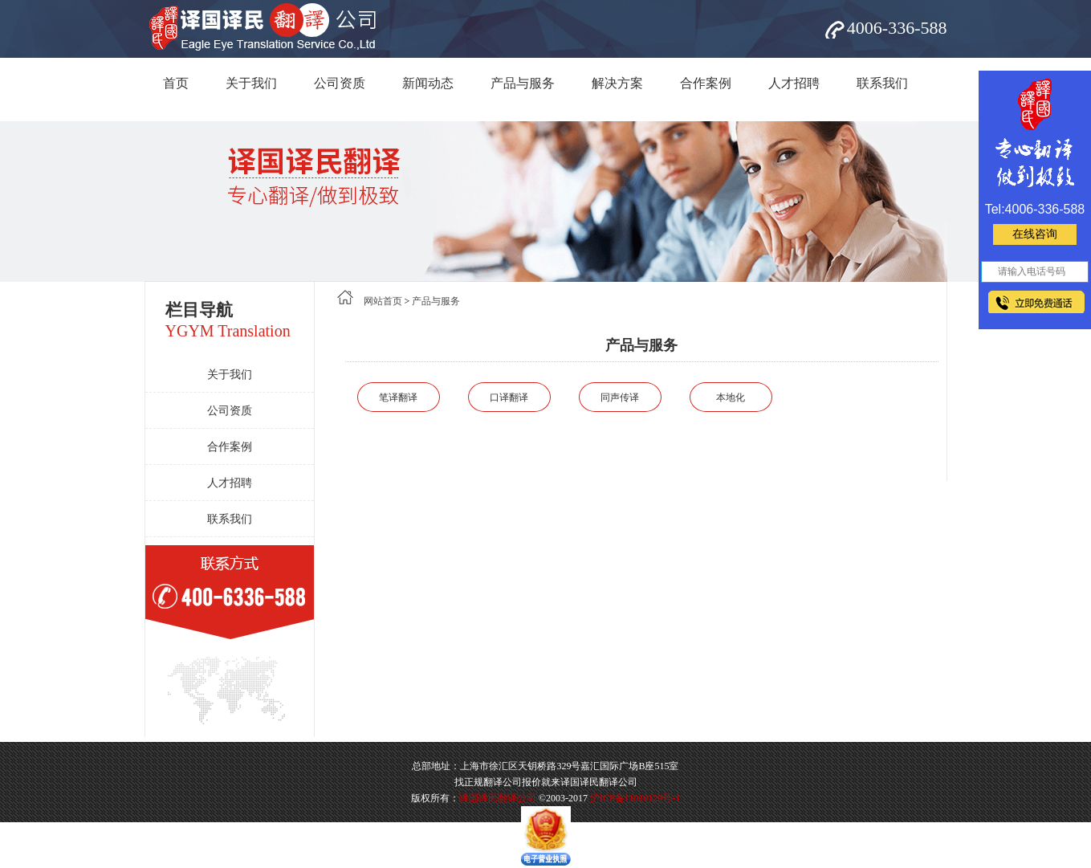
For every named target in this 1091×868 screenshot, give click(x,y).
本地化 (730, 397)
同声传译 (619, 397)
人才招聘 (794, 83)
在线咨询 (1034, 234)
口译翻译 (509, 397)
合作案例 (705, 83)
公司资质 (339, 83)
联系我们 (882, 83)
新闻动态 (428, 83)
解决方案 (617, 83)
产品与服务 (523, 83)
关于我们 (251, 83)
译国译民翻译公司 (497, 798)
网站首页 (383, 301)
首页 (176, 83)
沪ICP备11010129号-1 (635, 798)
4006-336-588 (897, 28)
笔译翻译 (398, 397)
